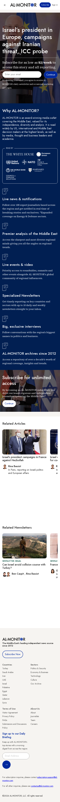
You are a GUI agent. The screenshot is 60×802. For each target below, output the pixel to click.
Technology (36, 675)
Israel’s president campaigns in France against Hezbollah (24, 458)
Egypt (4, 691)
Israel (4, 683)
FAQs (4, 720)
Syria (4, 702)
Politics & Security (38, 668)
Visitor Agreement (10, 712)
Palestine (6, 687)
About (33, 712)
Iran (4, 675)
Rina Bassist (32, 573)
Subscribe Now (12, 654)
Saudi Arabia (7, 672)
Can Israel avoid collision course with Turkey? (23, 566)
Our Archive (36, 683)
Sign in (55, 5)
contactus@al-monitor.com (42, 786)
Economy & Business (39, 672)
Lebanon (6, 698)
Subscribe (45, 5)
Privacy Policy (8, 716)
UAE (4, 679)
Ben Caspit (18, 573)
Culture (34, 679)
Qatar (4, 694)
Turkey (5, 668)
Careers (34, 724)
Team (33, 720)
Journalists (35, 716)
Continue (9, 403)
